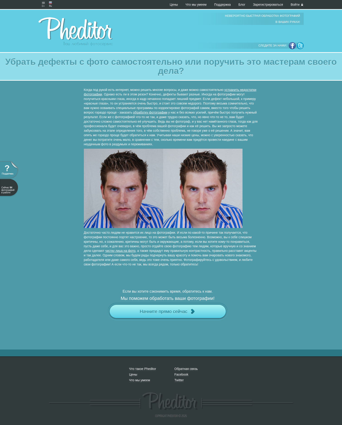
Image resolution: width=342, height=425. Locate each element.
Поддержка (222, 4)
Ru (50, 3)
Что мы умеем (196, 4)
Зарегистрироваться (268, 4)
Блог (241, 4)
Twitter (179, 380)
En (43, 3)
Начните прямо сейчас (168, 311)
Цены (174, 4)
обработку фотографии (150, 112)
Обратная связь (186, 369)
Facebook (181, 374)
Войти (297, 4)
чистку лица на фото (120, 251)
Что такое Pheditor (142, 369)
